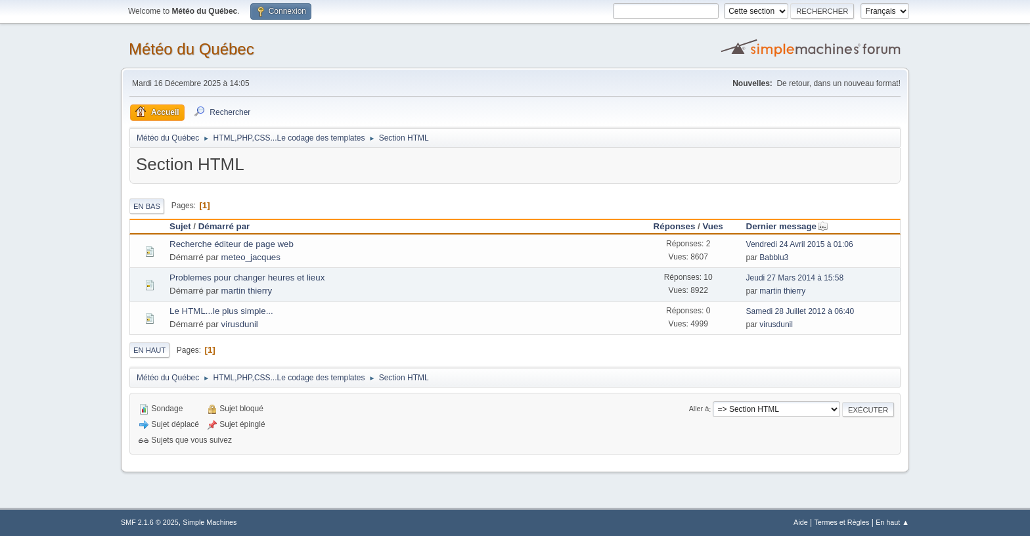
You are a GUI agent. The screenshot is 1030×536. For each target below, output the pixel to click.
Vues (712, 226)
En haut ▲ (892, 522)
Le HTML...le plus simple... (221, 311)
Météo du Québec (191, 49)
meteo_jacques (250, 257)
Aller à (699, 409)
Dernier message (787, 226)
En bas (146, 206)
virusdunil (239, 324)
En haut (149, 350)
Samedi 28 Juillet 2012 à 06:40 (800, 311)
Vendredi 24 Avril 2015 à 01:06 (799, 244)
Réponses (675, 226)
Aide (801, 522)
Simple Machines (209, 522)
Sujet (180, 226)
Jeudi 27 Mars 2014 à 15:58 (795, 277)
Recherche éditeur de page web (231, 244)
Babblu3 (773, 257)
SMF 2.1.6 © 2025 (150, 522)
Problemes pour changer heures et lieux (247, 277)
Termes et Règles (841, 522)
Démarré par (224, 226)
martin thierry (247, 291)
